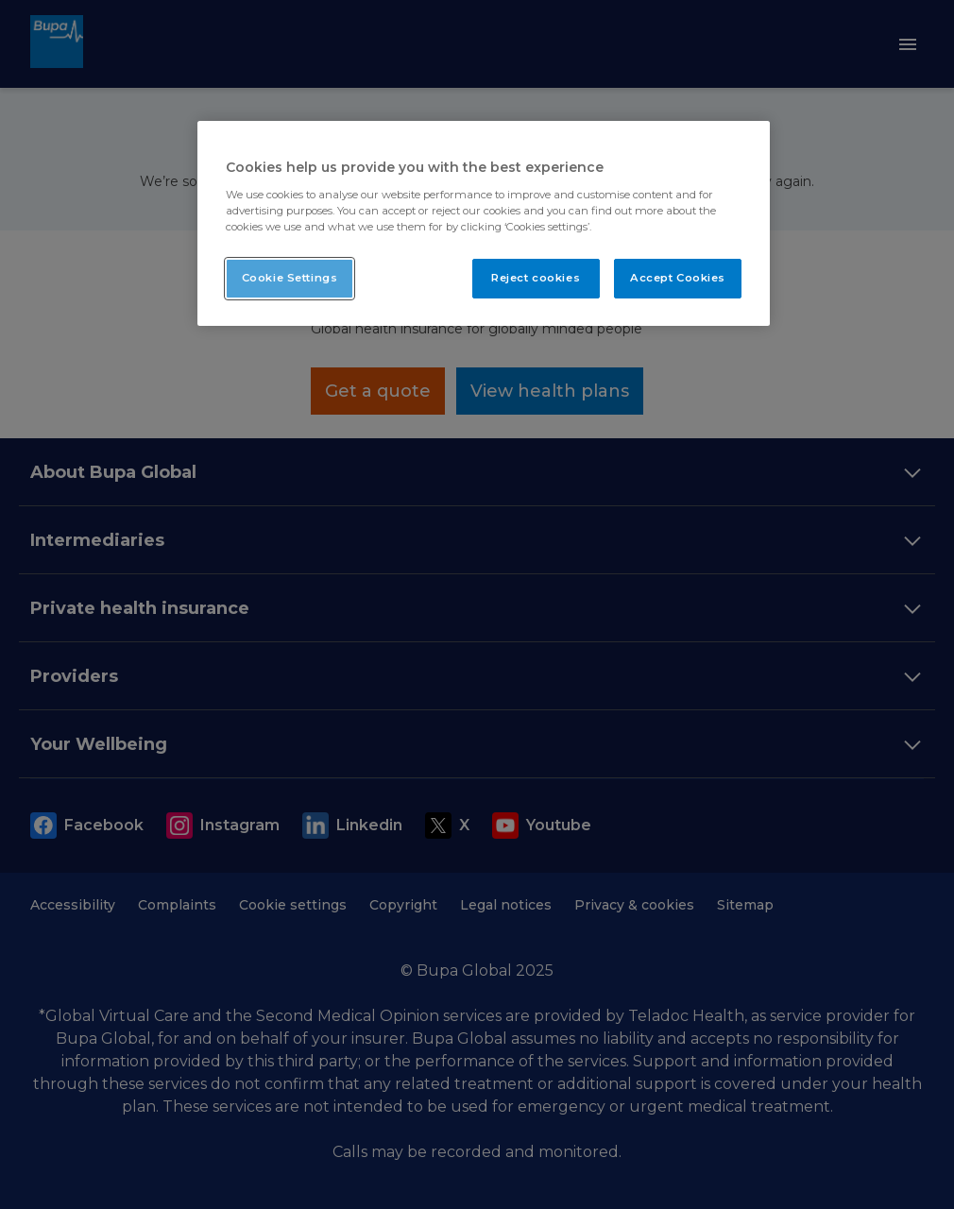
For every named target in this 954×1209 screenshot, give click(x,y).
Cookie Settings (290, 277)
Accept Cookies (677, 277)
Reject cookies (535, 277)
